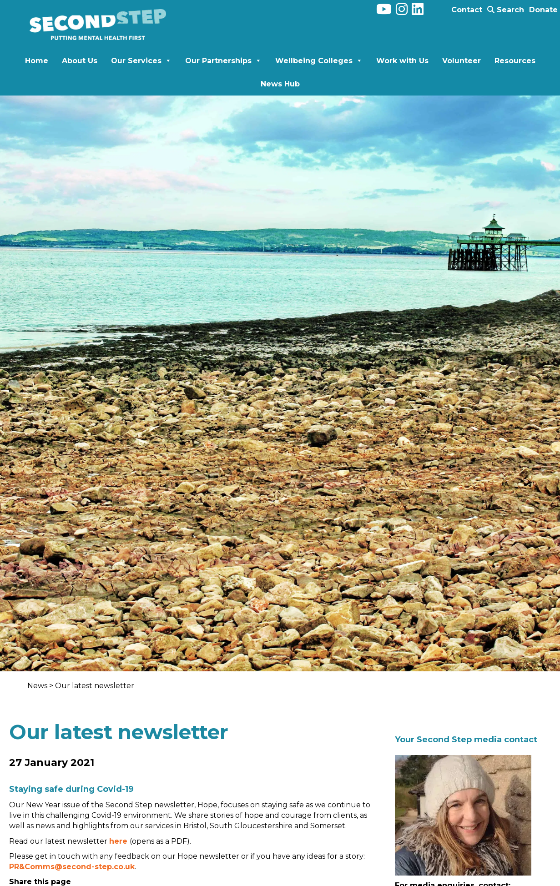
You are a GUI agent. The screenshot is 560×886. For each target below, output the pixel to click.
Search (505, 9)
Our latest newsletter (94, 685)
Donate (543, 9)
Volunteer (461, 60)
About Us (79, 60)
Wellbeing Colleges (319, 60)
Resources (514, 60)
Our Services (141, 60)
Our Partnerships (223, 60)
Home (36, 60)
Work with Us (402, 60)
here (119, 841)
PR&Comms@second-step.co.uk (72, 866)
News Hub (280, 84)
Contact (466, 9)
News (38, 685)
